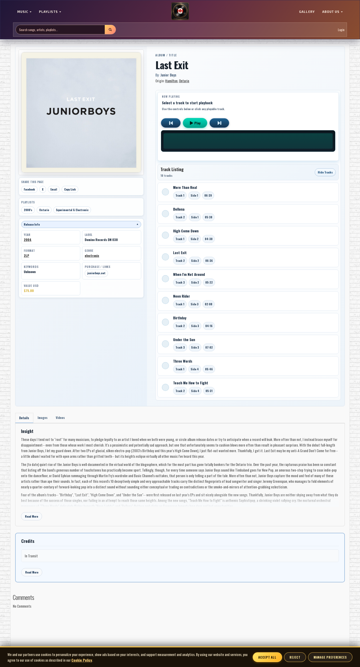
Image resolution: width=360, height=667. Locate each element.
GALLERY (307, 12)
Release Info (81, 224)
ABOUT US (332, 12)
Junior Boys (168, 75)
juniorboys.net (96, 273)
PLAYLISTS (50, 12)
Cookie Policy (81, 660)
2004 (27, 239)
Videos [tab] (62, 417)
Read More (31, 517)
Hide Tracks (325, 172)
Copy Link (70, 189)
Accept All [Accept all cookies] (267, 657)
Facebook (29, 189)
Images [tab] (44, 417)
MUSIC (24, 12)
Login (341, 29)
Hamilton (171, 80)
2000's (28, 210)
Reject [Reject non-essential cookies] (295, 657)
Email (53, 189)
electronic (92, 255)
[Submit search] (110, 29)
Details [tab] (25, 418)
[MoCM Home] (180, 11)
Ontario (44, 210)
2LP (26, 255)
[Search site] (60, 29)
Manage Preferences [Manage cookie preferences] (330, 657)
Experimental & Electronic (72, 210)
